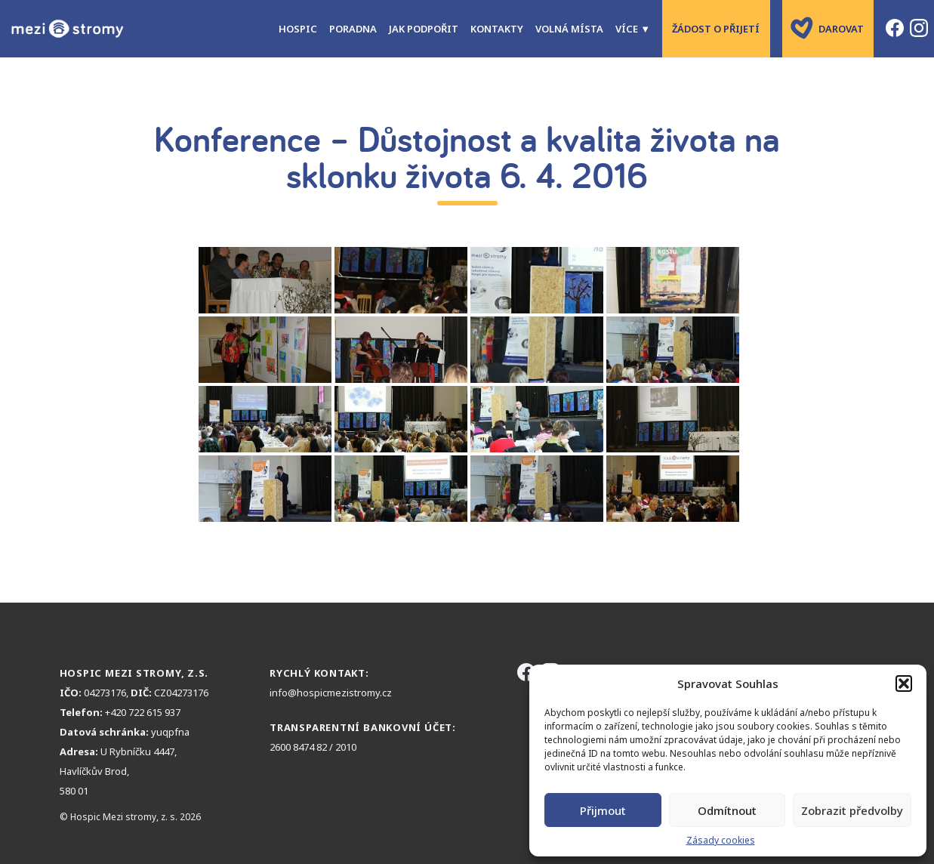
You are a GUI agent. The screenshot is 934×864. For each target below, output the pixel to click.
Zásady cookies (720, 840)
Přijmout (603, 810)
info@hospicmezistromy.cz (331, 692)
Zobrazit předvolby (852, 810)
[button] (903, 683)
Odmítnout (727, 810)
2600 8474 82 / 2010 (313, 747)
